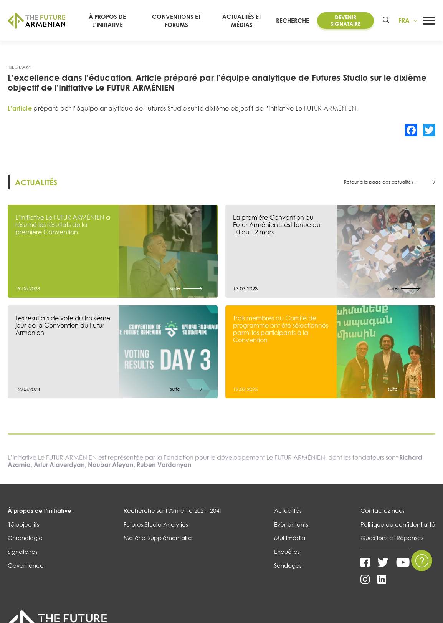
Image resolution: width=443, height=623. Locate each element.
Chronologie (25, 537)
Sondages (288, 565)
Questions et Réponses (391, 537)
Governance (26, 565)
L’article (20, 108)
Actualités (288, 510)
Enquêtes (287, 551)
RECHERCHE (296, 20)
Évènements (291, 524)
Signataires (23, 551)
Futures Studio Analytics (156, 524)
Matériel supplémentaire (158, 537)
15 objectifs (23, 524)
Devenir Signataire (347, 20)
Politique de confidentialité (397, 524)
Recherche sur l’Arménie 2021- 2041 (173, 510)
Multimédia (289, 537)
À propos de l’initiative (39, 510)
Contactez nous (382, 510)
